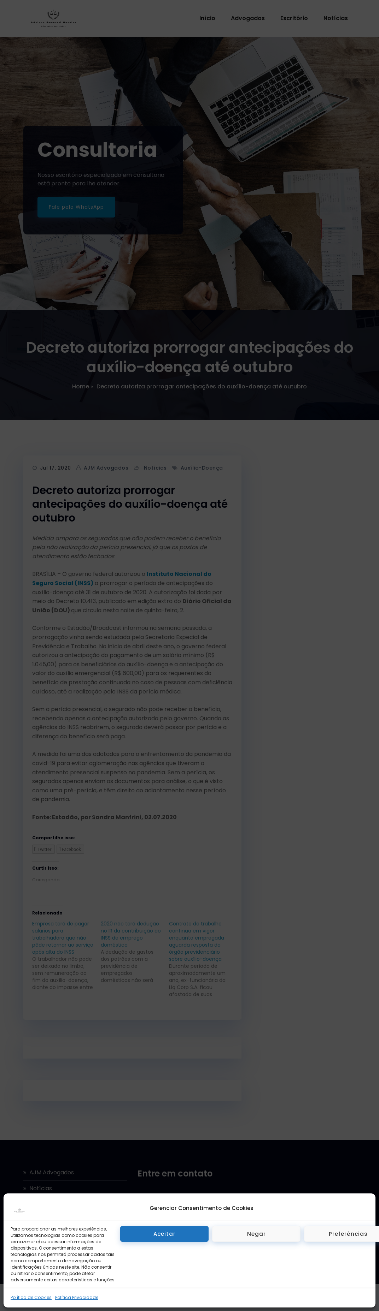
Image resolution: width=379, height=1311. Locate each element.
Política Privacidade (76, 1297)
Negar (256, 1234)
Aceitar (164, 1234)
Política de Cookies (31, 1297)
